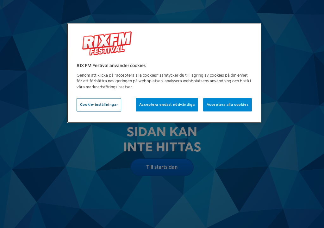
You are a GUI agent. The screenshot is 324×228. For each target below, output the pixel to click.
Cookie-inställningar (99, 104)
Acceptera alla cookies (228, 104)
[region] (164, 73)
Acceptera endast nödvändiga (167, 104)
